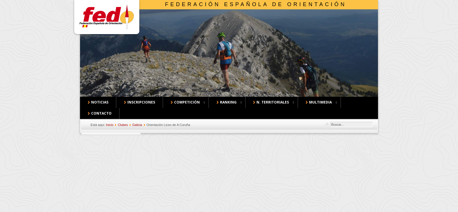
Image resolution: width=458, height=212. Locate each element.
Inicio (110, 125)
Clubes (123, 125)
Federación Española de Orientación (255, 4)
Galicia (137, 125)
